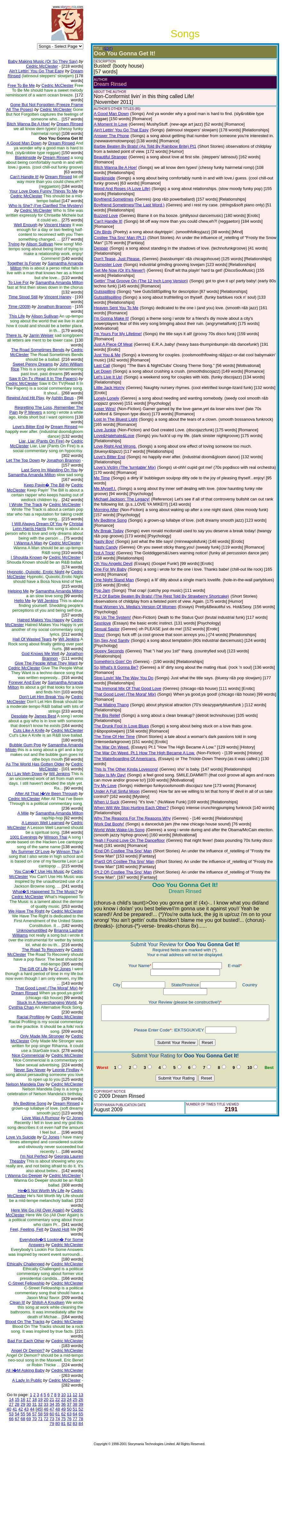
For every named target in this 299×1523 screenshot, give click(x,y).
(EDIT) (102, 48)
